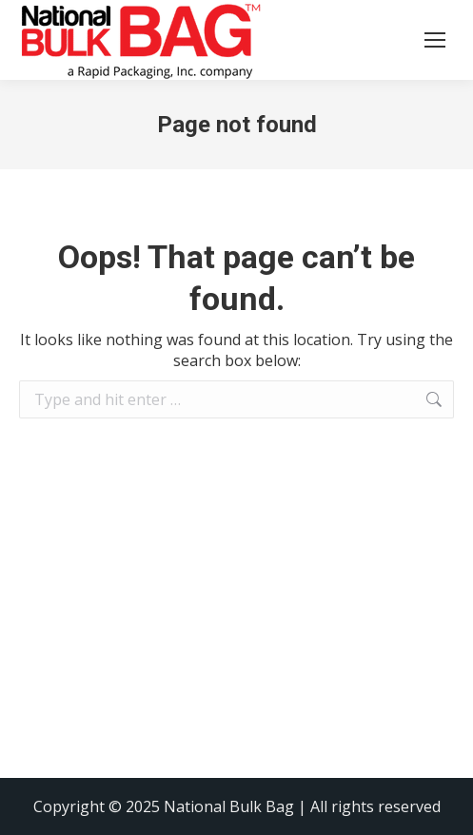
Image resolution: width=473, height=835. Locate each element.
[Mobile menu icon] (435, 40)
